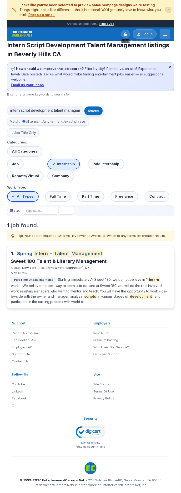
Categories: (17, 142)
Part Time (90, 196)
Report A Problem (25, 333)
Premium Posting (105, 340)
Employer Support (106, 354)
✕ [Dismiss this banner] (168, 10)
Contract (157, 196)
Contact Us (20, 361)
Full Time (58, 196)
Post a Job (106, 24)
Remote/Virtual (25, 176)
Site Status (101, 384)
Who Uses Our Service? (111, 347)
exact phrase (75, 121)
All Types (25, 196)
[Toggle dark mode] (125, 34)
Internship (66, 164)
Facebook (19, 398)
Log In (145, 34)
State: (15, 210)
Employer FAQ (22, 347)
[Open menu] (165, 34)
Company (60, 176)
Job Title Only (25, 133)
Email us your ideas (27, 85)
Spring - (60, 253)
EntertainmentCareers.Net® (54, 485)
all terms (31, 121)
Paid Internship (106, 164)
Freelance (124, 196)
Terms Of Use (103, 391)
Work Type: (16, 187)
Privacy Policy (103, 398)
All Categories (25, 151)
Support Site (21, 354)
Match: (15, 121)
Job (15, 164)
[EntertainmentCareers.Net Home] (22, 34)
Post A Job (101, 333)
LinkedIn (18, 391)
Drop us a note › (41, 15)
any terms (51, 121)
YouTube (18, 384)
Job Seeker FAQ (24, 340)
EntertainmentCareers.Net (63, 480)
